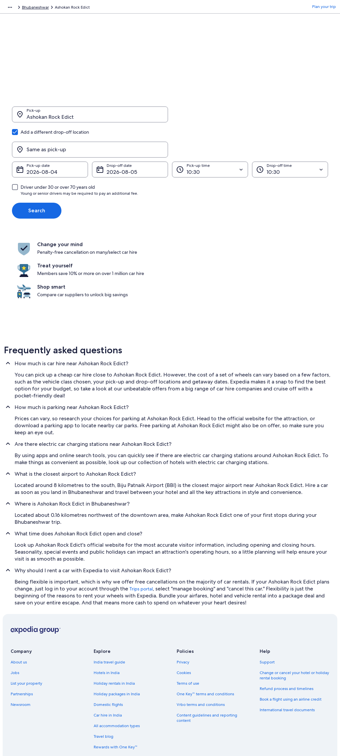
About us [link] (19, 591)
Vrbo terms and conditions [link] (201, 634)
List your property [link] (26, 613)
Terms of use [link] (188, 613)
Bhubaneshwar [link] (102, 8)
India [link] (59, 8)
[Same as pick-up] (250, 118)
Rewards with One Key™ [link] (115, 676)
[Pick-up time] (210, 138)
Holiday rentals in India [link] (114, 613)
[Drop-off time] (290, 138)
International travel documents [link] (287, 639)
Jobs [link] (15, 602)
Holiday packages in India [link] (117, 623)
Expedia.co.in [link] (16, 8)
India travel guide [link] (109, 591)
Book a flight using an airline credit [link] (290, 629)
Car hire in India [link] (108, 645)
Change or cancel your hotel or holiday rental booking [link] (294, 605)
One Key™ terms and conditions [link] (205, 623)
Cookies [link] (184, 602)
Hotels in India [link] (107, 602)
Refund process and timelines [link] (286, 618)
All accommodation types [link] (117, 655)
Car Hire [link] (41, 8)
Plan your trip (324, 8)
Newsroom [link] (21, 634)
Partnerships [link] (22, 623)
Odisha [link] (76, 8)
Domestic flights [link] (108, 634)
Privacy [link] (183, 591)
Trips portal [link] (141, 518)
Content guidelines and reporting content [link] (207, 647)
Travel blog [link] (103, 666)
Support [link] (267, 591)
